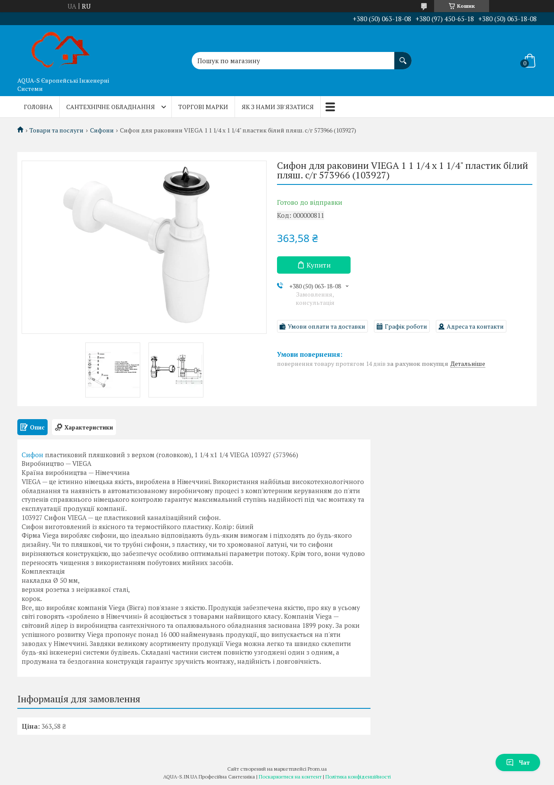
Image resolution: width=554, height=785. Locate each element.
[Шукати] (403, 56)
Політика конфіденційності (358, 776)
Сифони (102, 130)
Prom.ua (317, 769)
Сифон (32, 454)
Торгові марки (203, 107)
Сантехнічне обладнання (110, 107)
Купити (318, 265)
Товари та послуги (56, 130)
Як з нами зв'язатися (278, 107)
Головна (38, 107)
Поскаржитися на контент (290, 776)
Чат (518, 762)
